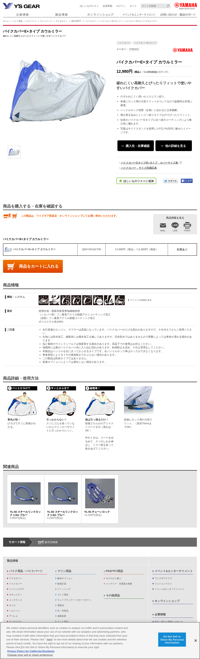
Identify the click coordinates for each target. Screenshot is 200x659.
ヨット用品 (62, 621)
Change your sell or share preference (30, 655)
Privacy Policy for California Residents (30, 651)
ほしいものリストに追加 (138, 181)
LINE (175, 230)
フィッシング (63, 589)
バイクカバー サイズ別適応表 (139, 167)
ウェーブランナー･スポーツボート (74, 600)
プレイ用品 (62, 594)
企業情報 (160, 614)
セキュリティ (15, 594)
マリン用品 (64, 571)
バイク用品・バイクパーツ (24, 21)
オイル (12, 605)
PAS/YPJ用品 (114, 571)
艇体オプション (65, 578)
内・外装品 (62, 610)
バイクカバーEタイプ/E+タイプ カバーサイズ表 (150, 162)
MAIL (163, 230)
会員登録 (107, 6)
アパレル (13, 616)
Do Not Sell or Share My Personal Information (172, 639)
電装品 (60, 605)
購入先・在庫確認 (138, 146)
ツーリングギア (16, 589)
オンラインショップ (167, 600)
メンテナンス (15, 600)
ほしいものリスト (89, 6)
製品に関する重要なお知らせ (169, 622)
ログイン (121, 6)
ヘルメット (14, 610)
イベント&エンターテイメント (174, 571)
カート (133, 6)
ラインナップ (46, 21)
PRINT (187, 230)
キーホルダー (15, 621)
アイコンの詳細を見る (141, 300)
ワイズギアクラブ (163, 578)
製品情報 (12, 560)
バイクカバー (91, 21)
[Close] (195, 640)
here (49, 639)
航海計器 (61, 583)
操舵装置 (61, 616)
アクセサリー (62, 21)
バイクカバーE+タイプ (110, 21)
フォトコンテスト (163, 583)
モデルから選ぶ (113, 578)
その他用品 (113, 595)
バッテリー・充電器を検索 (119, 583)
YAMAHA (133, 49)
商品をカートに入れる (39, 266)
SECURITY (76, 21)
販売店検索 (51, 542)
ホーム (6, 21)
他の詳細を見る (175, 146)
